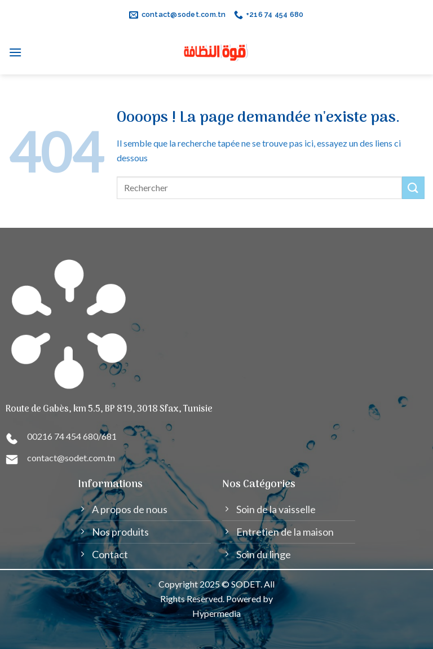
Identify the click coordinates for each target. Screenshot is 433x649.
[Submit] (413, 187)
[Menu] (15, 52)
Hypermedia (216, 613)
